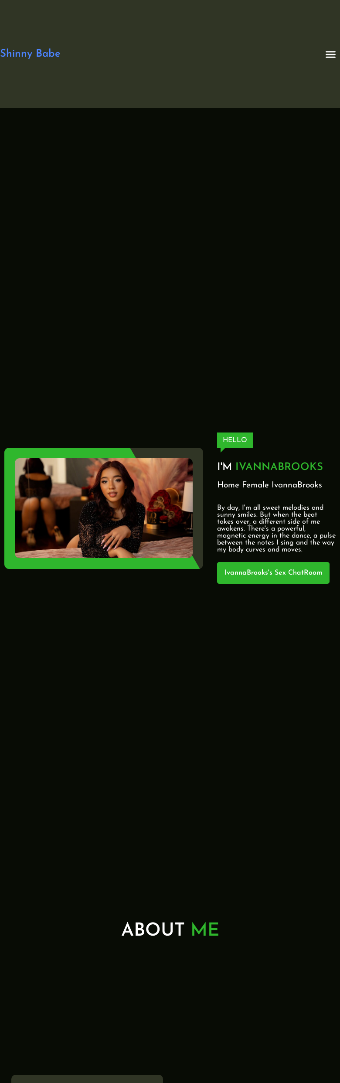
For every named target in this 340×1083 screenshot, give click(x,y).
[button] (330, 54)
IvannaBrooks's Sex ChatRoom (273, 572)
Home (228, 485)
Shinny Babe (30, 54)
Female (255, 485)
